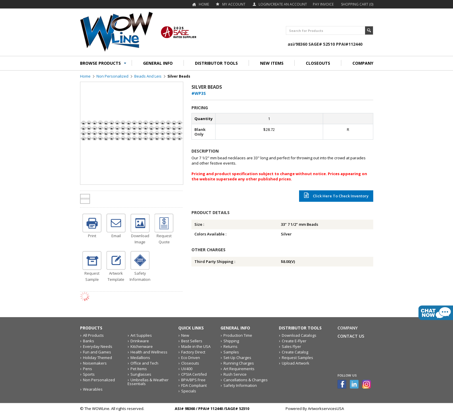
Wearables (93, 389)
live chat (435, 312)
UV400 (186, 368)
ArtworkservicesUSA (326, 408)
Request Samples (297, 357)
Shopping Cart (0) (357, 4)
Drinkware (139, 340)
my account (233, 4)
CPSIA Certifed (194, 374)
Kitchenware (141, 346)
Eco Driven (190, 357)
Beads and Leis (148, 76)
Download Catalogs (299, 335)
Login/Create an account (283, 4)
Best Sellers (191, 340)
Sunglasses (140, 374)
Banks (88, 340)
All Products (93, 335)
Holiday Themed (97, 357)
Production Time (237, 335)
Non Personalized (112, 76)
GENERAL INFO (158, 63)
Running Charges (238, 363)
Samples (231, 352)
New (185, 335)
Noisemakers (95, 363)
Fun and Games (97, 352)
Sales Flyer (291, 346)
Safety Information (240, 385)
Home (204, 4)
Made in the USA (196, 346)
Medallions (140, 357)
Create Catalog (295, 352)
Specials (188, 391)
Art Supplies (141, 335)
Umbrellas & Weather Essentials (148, 381)
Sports (89, 374)
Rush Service (235, 374)
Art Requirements (239, 368)
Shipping (231, 340)
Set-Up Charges (237, 357)
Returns (230, 346)
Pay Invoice (323, 4)
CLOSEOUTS (318, 63)
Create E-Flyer (294, 340)
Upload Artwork (295, 363)
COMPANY (362, 63)
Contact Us (350, 336)
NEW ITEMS (272, 63)
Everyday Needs (97, 346)
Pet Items (138, 368)
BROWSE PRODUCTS (100, 63)
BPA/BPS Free (193, 379)
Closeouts (190, 363)
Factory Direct (193, 352)
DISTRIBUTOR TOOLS (216, 63)
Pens (87, 368)
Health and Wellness (148, 352)
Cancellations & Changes (245, 379)
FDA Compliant (194, 385)
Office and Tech (144, 363)
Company (347, 328)
